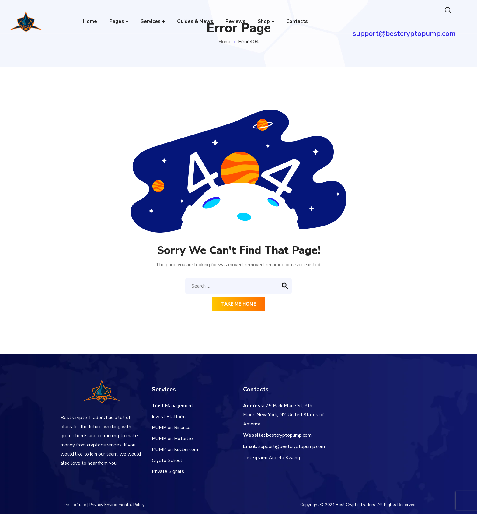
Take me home (238, 304)
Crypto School (167, 460)
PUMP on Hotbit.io (172, 438)
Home (225, 41)
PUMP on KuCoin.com (175, 449)
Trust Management (172, 405)
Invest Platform (169, 416)
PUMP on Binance (171, 427)
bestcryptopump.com (289, 435)
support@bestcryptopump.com (291, 446)
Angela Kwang (284, 457)
